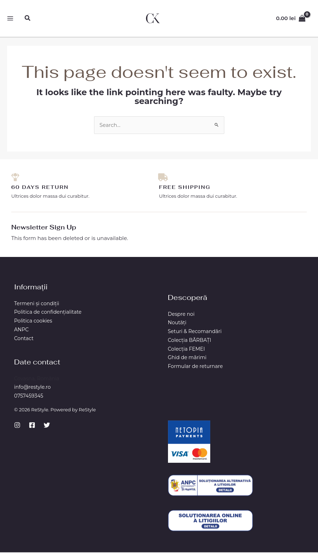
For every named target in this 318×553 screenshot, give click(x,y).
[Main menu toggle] (10, 18)
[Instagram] (17, 426)
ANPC (21, 330)
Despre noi (181, 315)
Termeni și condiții (36, 304)
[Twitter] (47, 426)
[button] (28, 18)
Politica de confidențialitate (48, 312)
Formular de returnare (195, 367)
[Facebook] (32, 426)
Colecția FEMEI (186, 349)
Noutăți (177, 323)
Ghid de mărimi (187, 358)
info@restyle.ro (32, 388)
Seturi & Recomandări (195, 332)
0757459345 (28, 396)
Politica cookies (33, 321)
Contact (23, 339)
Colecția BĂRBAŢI (189, 341)
